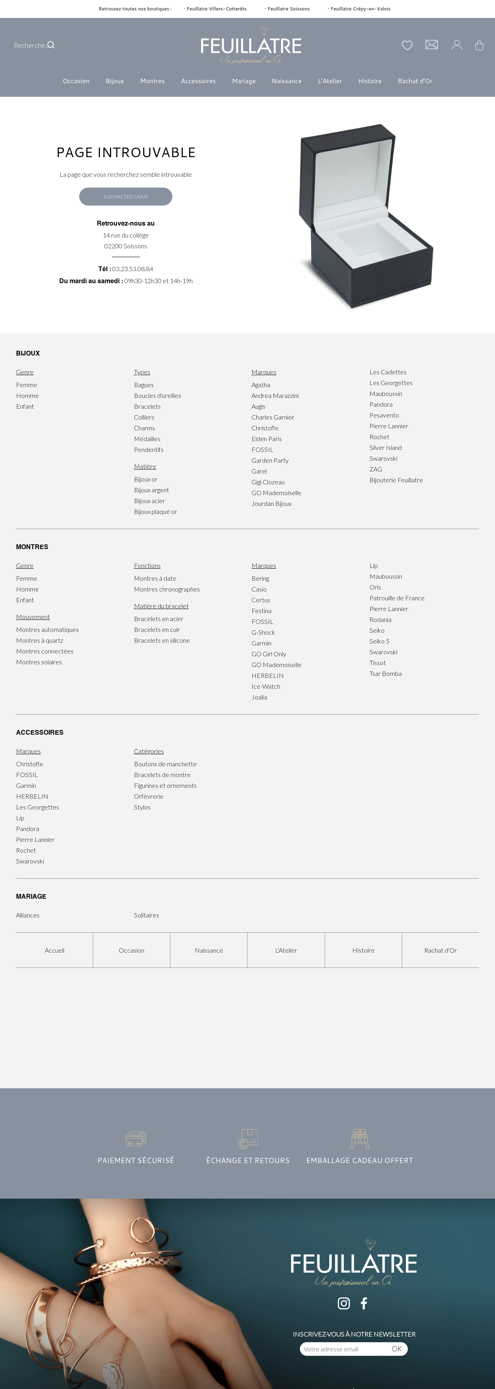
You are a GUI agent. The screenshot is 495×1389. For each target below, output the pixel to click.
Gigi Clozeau (268, 482)
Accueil (54, 950)
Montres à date (155, 578)
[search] (51, 45)
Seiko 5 (379, 641)
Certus (260, 600)
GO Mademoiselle (276, 492)
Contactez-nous (126, 197)
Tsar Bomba (385, 673)
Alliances (28, 915)
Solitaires (146, 915)
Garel (259, 471)
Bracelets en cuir (157, 629)
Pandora (381, 404)
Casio (259, 589)
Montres (152, 80)
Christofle (265, 428)
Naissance (286, 80)
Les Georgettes (391, 382)
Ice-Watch (265, 686)
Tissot (377, 662)
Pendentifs (149, 449)
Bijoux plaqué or (155, 511)
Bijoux (115, 80)
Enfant (25, 406)
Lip (373, 565)
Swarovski (383, 458)
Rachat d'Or (414, 80)
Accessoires (198, 80)
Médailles (147, 438)
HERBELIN (267, 675)
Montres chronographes (167, 589)
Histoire (369, 80)
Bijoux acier (149, 500)
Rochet (379, 436)
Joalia (259, 697)
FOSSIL (262, 449)
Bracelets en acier (159, 618)
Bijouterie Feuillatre (396, 480)
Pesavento (384, 415)
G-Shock (263, 632)
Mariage (244, 80)
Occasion (76, 80)
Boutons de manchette (165, 763)
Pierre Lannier (388, 426)
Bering (260, 578)
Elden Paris (266, 438)
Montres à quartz (39, 640)
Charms (144, 428)
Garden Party (270, 460)
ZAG (375, 469)
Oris (375, 587)
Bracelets (147, 406)
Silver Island (385, 447)
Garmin (261, 643)
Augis (258, 406)
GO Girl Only (268, 654)
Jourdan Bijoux (271, 503)
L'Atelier (330, 80)
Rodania (380, 619)
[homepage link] (251, 45)
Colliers (144, 417)
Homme (27, 395)
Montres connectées (45, 651)
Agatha (260, 384)
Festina (261, 610)
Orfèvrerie (149, 796)
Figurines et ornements (165, 785)
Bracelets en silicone (162, 640)
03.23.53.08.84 (132, 268)
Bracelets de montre (162, 774)
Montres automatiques (47, 629)
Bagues (144, 384)
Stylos (142, 807)
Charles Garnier (272, 417)
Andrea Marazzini (275, 395)
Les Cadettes (388, 372)
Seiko (377, 630)
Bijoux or (146, 479)
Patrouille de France (397, 598)
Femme (26, 384)
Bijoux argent (151, 490)
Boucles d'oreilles (157, 395)
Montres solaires (39, 662)
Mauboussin (385, 393)
